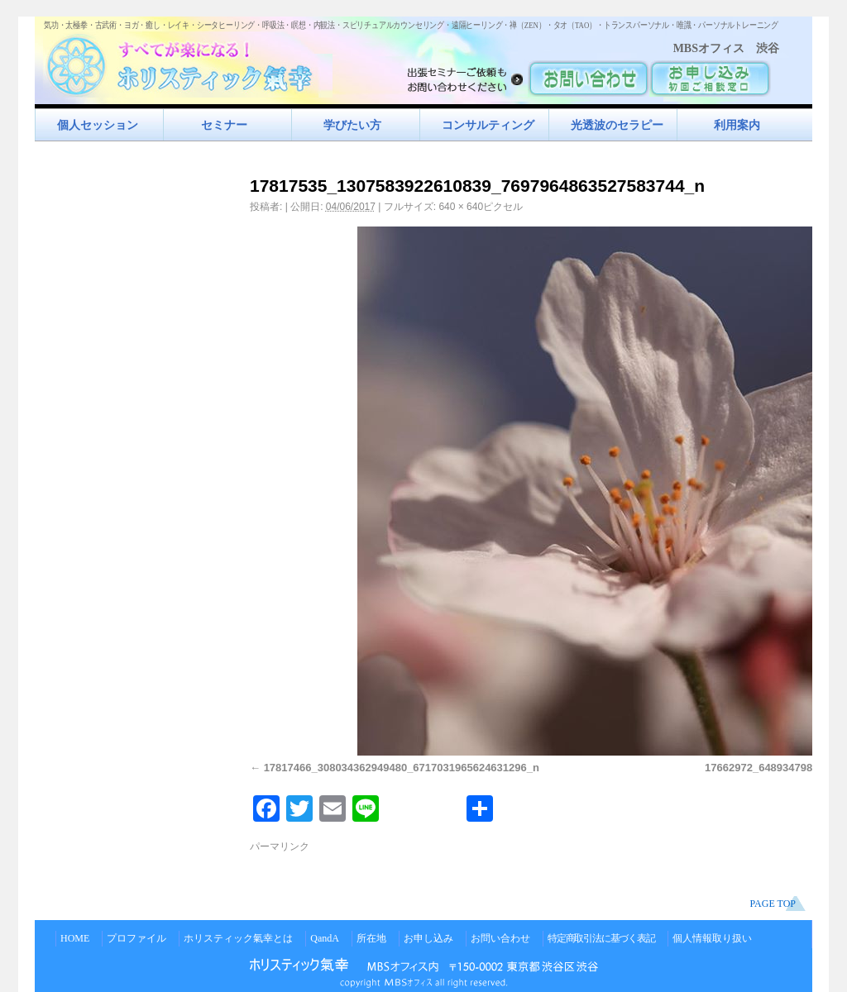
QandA (324, 938)
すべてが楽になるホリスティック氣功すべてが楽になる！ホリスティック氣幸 (188, 62)
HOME (74, 938)
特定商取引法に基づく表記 (601, 938)
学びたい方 (352, 124)
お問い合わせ (500, 938)
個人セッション (97, 124)
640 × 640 (460, 206)
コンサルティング (488, 124)
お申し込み (428, 938)
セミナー (224, 124)
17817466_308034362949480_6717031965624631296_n (401, 767)
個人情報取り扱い (712, 938)
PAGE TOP (773, 903)
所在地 (371, 938)
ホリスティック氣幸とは (238, 938)
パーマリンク (279, 846)
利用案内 (737, 124)
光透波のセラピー (617, 124)
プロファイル (136, 938)
